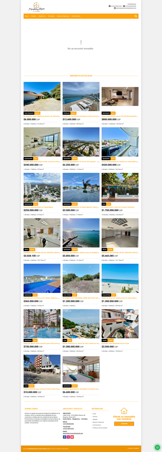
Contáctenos (76, 16)
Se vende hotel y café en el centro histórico (118, 207)
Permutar (51, 16)
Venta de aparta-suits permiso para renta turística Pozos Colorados (49, 343)
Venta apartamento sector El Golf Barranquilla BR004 (122, 116)
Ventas (33, 16)
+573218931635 (116, 6)
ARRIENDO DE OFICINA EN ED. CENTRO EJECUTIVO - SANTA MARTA (49, 252)
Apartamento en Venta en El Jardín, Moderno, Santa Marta (45, 298)
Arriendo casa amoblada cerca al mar (115, 343)
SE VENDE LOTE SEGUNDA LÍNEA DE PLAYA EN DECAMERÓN (85, 298)
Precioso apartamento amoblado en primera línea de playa (84, 389)
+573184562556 (130, 6)
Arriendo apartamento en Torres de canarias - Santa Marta (84, 161)
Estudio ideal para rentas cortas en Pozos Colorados (43, 161)
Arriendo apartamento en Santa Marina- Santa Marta (82, 207)
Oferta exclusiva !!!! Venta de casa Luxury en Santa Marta (84, 343)
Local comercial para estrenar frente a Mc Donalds (42, 389)
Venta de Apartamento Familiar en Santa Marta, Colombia (123, 161)
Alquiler (95, 419)
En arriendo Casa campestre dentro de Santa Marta (43, 116)
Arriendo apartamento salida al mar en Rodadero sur (82, 252)
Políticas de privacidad (100, 428)
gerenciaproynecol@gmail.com (73, 433)
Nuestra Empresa (63, 16)
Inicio (27, 16)
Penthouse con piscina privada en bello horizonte (81, 116)
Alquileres (42, 16)
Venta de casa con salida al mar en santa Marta (119, 298)
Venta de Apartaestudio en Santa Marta (38, 207)
